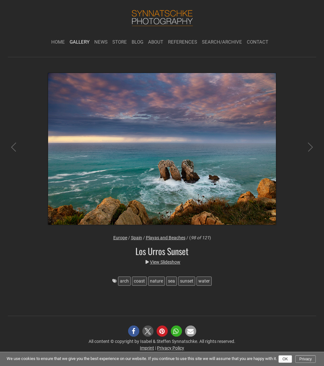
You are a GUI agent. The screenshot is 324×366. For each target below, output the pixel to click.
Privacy (305, 359)
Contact (257, 42)
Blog (137, 42)
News (101, 42)
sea (171, 281)
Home (58, 42)
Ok (285, 359)
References (182, 42)
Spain (136, 237)
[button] (133, 331)
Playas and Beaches (165, 237)
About (155, 42)
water (204, 281)
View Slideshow (165, 262)
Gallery (80, 42)
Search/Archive (222, 42)
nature (156, 281)
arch (124, 281)
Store (119, 42)
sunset (186, 281)
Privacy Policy (170, 348)
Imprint (147, 348)
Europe (120, 237)
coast (139, 281)
